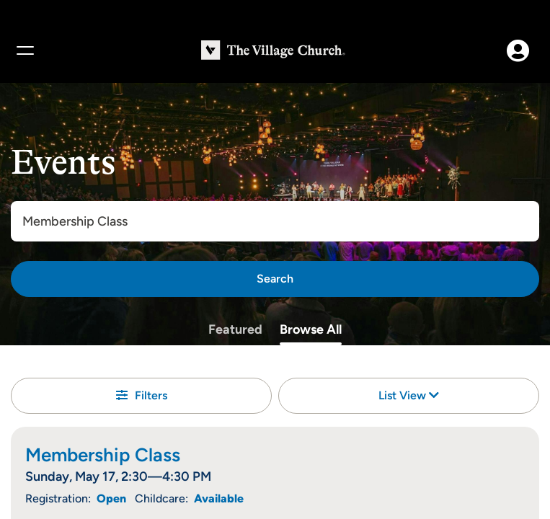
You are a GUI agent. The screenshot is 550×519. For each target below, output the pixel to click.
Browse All (311, 329)
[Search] (275, 279)
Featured (235, 329)
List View (408, 395)
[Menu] (24, 50)
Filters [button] (141, 395)
